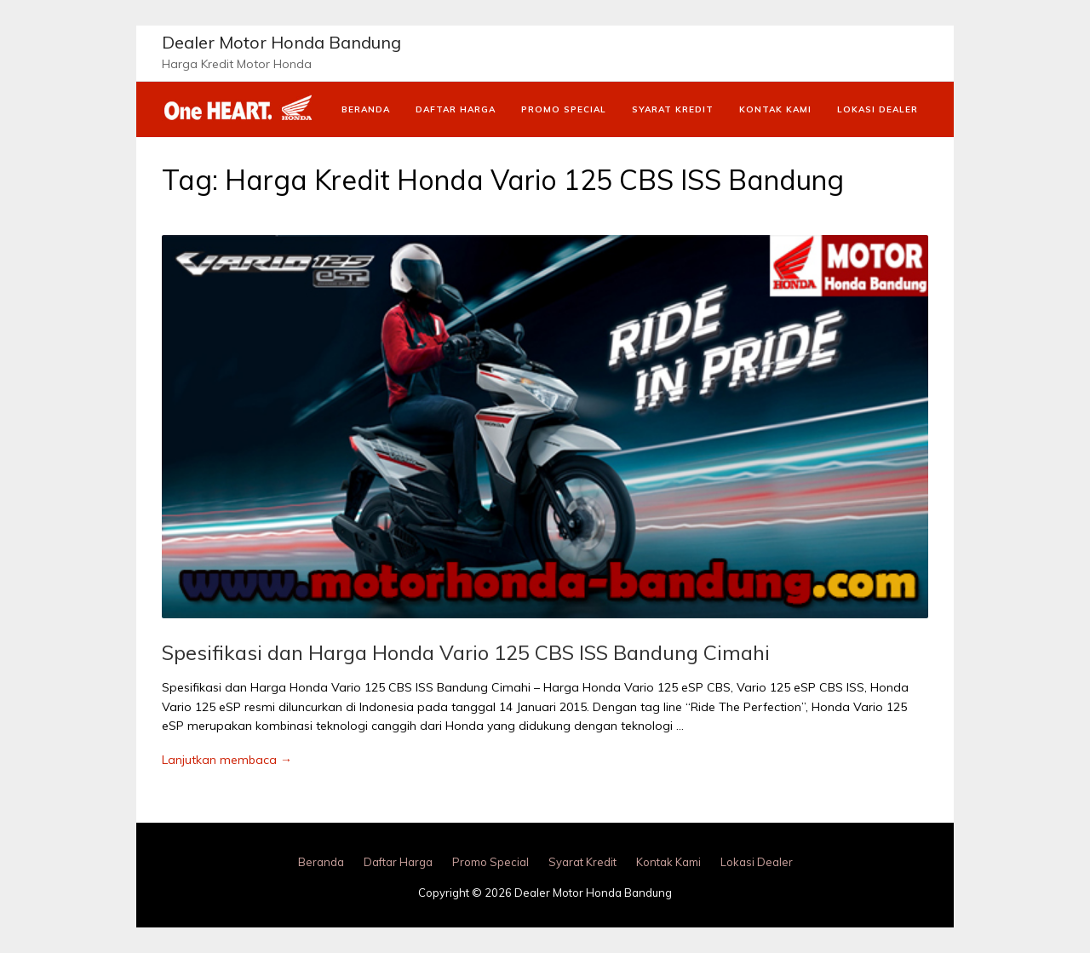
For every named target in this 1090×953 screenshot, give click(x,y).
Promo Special (563, 109)
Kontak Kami (775, 109)
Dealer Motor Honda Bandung (281, 42)
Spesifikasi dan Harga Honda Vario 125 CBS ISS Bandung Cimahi (466, 652)
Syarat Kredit (673, 109)
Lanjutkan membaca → (227, 759)
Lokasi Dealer (877, 109)
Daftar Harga (456, 109)
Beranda (365, 109)
